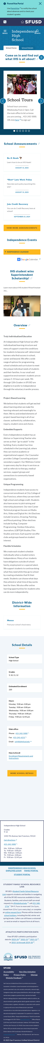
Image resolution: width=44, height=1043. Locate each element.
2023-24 (16, 939)
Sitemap (34, 975)
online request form (13, 912)
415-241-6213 (20, 737)
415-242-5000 (22, 733)
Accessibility (9, 972)
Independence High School (22, 868)
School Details (27, 48)
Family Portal (31, 870)
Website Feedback (14, 978)
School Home (11, 48)
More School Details (22, 773)
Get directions (10, 840)
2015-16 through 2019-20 (22, 942)
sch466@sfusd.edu (23, 741)
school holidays (10, 915)
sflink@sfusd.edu (21, 903)
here (18, 120)
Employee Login (13, 870)
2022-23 (25, 939)
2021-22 (34, 939)
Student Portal (22, 874)
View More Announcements (22, 228)
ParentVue (16, 8)
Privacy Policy (20, 975)
